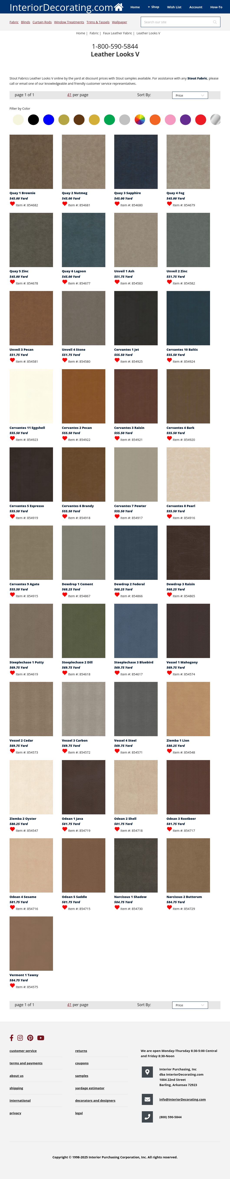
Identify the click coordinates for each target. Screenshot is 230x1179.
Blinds (25, 22)
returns (81, 1050)
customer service (23, 1050)
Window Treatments (69, 22)
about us (16, 1075)
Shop (155, 7)
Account (195, 7)
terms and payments (26, 1063)
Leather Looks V (148, 33)
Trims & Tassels (98, 22)
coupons (82, 1063)
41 (69, 94)
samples (81, 1075)
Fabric (14, 22)
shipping (16, 1088)
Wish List (174, 7)
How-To (216, 7)
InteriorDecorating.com (67, 7)
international (20, 1100)
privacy (15, 1113)
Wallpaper (119, 22)
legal (79, 1113)
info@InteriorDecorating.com (182, 1099)
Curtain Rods (42, 22)
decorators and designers (95, 1100)
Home (135, 7)
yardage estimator (89, 1088)
